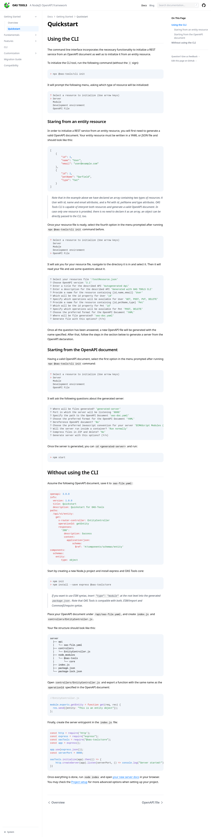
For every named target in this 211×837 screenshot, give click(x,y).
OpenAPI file (153, 802)
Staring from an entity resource (191, 29)
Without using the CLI (183, 42)
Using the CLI (178, 24)
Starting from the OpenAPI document (188, 36)
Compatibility (11, 65)
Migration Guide (13, 59)
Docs (144, 5)
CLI (5, 47)
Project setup (79, 782)
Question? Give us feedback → (185, 56)
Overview (13, 22)
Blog (151, 5)
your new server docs (126, 777)
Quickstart (14, 28)
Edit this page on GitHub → (184, 60)
